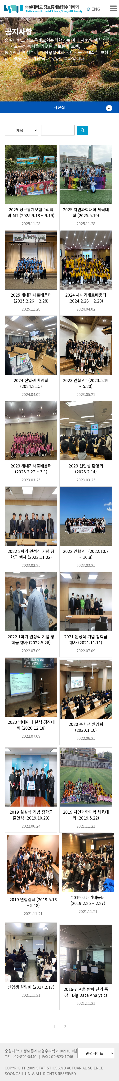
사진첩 (59, 107)
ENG (93, 9)
